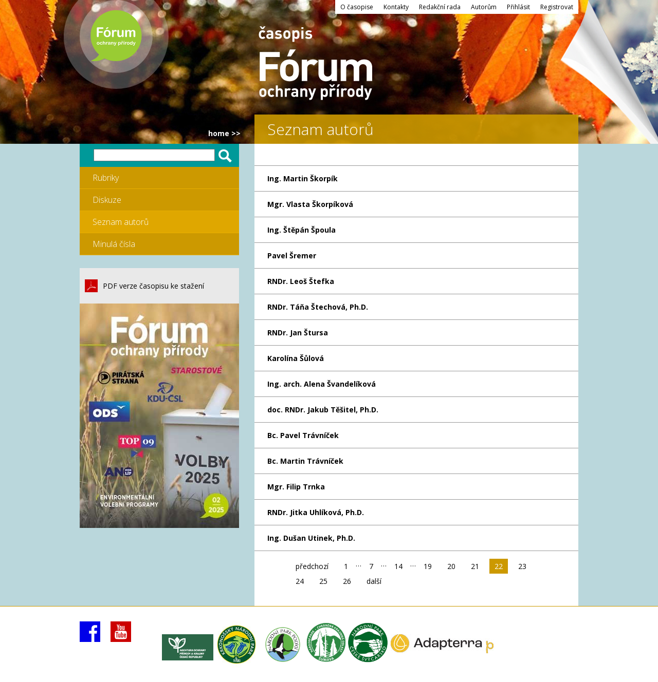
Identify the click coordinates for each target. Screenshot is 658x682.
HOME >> (224, 133)
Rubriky (106, 177)
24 (300, 581)
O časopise (356, 7)
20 (451, 566)
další (374, 581)
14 (398, 566)
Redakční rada (440, 7)
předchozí (312, 566)
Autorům (484, 7)
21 (475, 566)
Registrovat (556, 7)
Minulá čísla (114, 244)
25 (323, 581)
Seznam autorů (121, 222)
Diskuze (107, 199)
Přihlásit (518, 7)
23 (522, 566)
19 (428, 566)
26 (347, 581)
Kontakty (396, 7)
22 (499, 566)
